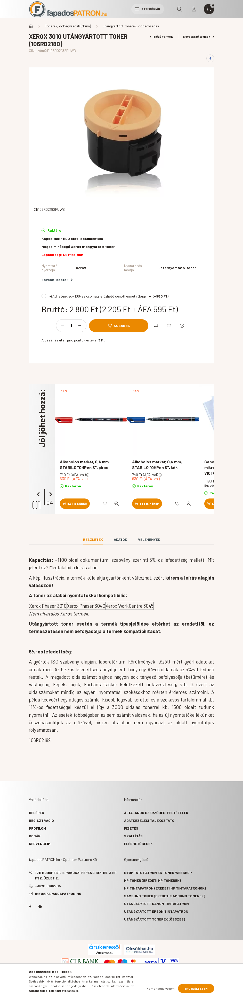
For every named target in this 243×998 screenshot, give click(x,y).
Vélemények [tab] (149, 539)
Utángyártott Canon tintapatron (156, 903)
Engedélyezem (196, 988)
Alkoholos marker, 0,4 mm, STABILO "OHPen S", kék (157, 464)
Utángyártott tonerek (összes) (154, 919)
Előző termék (161, 36)
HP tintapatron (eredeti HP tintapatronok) (165, 888)
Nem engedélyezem (161, 988)
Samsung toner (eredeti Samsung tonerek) (164, 896)
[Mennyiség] (71, 325)
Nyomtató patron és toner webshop (158, 872)
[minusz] (63, 326)
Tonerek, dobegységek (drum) (68, 26)
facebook (30, 906)
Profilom (37, 828)
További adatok (57, 279)
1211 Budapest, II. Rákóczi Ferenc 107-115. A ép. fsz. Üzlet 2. (76, 875)
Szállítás (133, 836)
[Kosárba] (118, 325)
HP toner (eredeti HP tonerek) (152, 880)
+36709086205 (48, 886)
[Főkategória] (31, 26)
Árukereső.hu (104, 952)
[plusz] (80, 326)
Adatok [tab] (120, 539)
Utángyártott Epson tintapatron (156, 911)
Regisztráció (41, 820)
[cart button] (209, 9)
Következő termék (198, 36)
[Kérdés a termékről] (182, 326)
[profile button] (194, 9)
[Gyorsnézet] (116, 503)
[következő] (49, 494)
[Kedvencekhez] (169, 326)
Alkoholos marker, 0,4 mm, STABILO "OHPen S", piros (85, 464)
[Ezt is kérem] (75, 503)
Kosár (34, 836)
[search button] (179, 9)
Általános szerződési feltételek (156, 812)
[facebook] (210, 58)
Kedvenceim (40, 843)
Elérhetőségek (138, 843)
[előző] (39, 494)
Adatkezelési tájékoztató (149, 820)
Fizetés (131, 828)
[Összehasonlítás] (156, 326)
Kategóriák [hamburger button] (147, 9)
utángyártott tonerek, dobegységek (131, 26)
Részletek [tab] (93, 539)
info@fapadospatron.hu (58, 893)
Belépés (36, 812)
